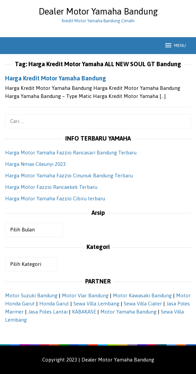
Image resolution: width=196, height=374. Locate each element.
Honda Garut (54, 303)
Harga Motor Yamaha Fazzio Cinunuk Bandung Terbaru (69, 175)
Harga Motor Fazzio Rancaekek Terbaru (51, 187)
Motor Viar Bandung (85, 295)
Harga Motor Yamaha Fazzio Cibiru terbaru (55, 198)
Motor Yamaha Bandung (128, 312)
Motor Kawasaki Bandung (142, 295)
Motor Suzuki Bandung (31, 295)
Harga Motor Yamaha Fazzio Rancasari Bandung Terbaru (71, 152)
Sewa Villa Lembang (96, 303)
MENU (175, 45)
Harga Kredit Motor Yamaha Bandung (55, 78)
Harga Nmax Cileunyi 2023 (35, 164)
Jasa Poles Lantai (48, 312)
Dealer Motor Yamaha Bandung (98, 11)
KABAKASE (84, 312)
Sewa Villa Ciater (143, 303)
